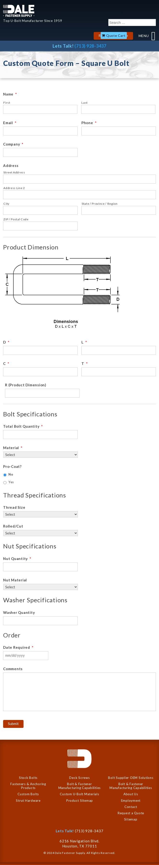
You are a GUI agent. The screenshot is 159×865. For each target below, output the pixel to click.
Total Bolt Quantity (23, 426)
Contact (130, 807)
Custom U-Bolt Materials (79, 794)
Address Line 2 (14, 188)
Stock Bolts (28, 778)
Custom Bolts (28, 794)
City (6, 203)
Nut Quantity (17, 558)
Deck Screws (79, 778)
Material (13, 447)
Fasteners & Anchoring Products (28, 786)
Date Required (18, 647)
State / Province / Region (100, 203)
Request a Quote (130, 813)
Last (84, 102)
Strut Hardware (28, 800)
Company (13, 144)
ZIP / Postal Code (15, 219)
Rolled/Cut (13, 526)
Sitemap (130, 819)
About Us (130, 794)
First (6, 102)
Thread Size (14, 507)
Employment (131, 800)
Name (10, 94)
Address (10, 165)
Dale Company (18, 11)
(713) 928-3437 (90, 46)
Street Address (14, 172)
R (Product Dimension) (25, 385)
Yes (11, 482)
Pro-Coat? (12, 466)
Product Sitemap (79, 800)
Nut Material (15, 580)
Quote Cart (116, 35)
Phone (89, 123)
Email (10, 123)
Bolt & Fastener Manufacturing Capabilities (79, 786)
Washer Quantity (19, 612)
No (10, 474)
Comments (13, 669)
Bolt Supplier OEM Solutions (130, 778)
